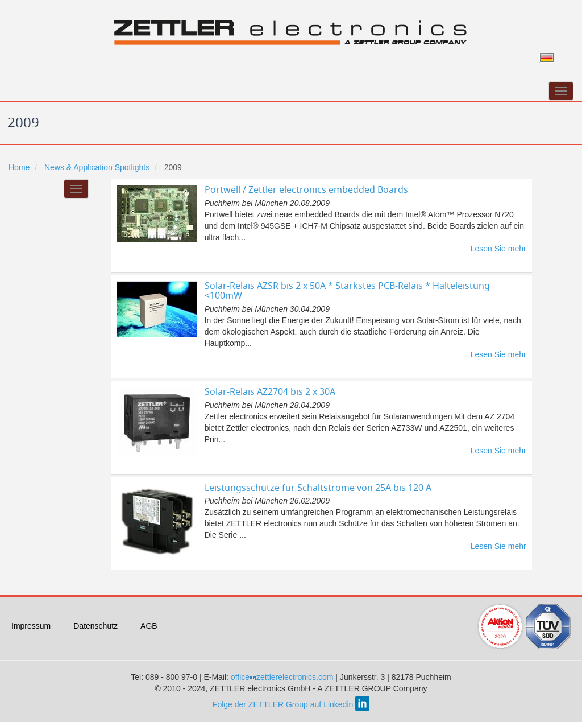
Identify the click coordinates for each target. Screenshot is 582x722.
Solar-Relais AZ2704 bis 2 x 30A (270, 391)
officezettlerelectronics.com (283, 677)
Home (19, 167)
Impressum (31, 625)
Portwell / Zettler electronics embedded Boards (306, 189)
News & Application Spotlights (96, 167)
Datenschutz (95, 625)
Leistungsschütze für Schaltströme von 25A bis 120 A (318, 487)
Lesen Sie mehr (498, 248)
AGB (148, 625)
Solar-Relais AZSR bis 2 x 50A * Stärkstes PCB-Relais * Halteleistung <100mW (347, 290)
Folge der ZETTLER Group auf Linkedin (291, 704)
